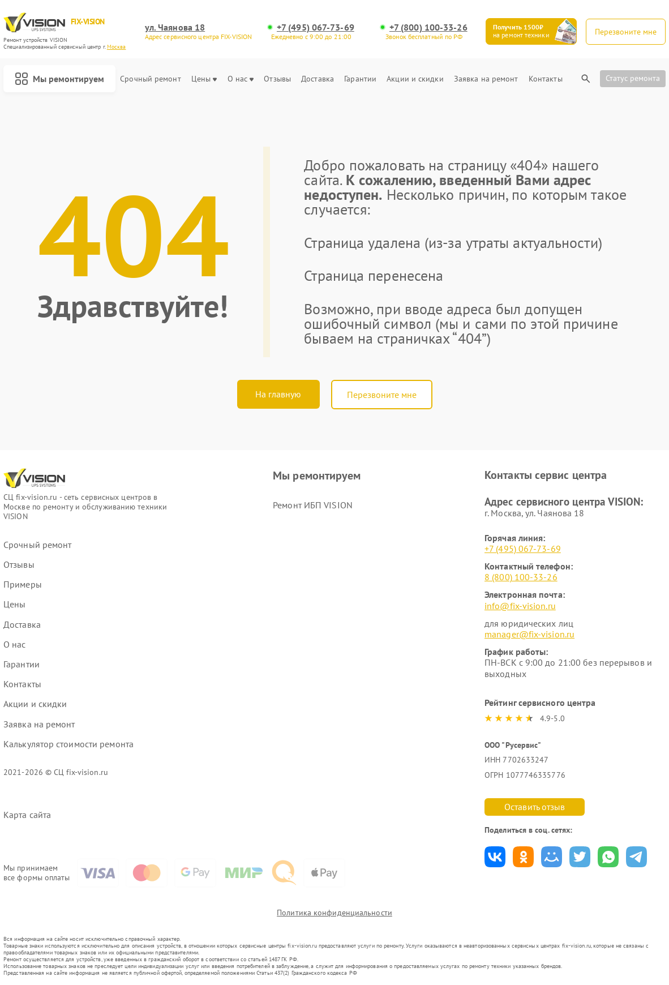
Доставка (317, 79)
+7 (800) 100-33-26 (428, 27)
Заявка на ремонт (486, 79)
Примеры (22, 584)
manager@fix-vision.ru (529, 634)
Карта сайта (27, 815)
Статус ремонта (633, 78)
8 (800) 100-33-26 (521, 577)
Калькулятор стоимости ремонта (68, 744)
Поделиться (494, 856)
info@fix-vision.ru (520, 605)
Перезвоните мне (382, 394)
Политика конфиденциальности (334, 912)
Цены (204, 79)
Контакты (546, 79)
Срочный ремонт (150, 79)
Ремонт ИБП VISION (313, 505)
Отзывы (277, 79)
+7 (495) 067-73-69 (315, 27)
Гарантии (360, 79)
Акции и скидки (415, 79)
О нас (241, 79)
